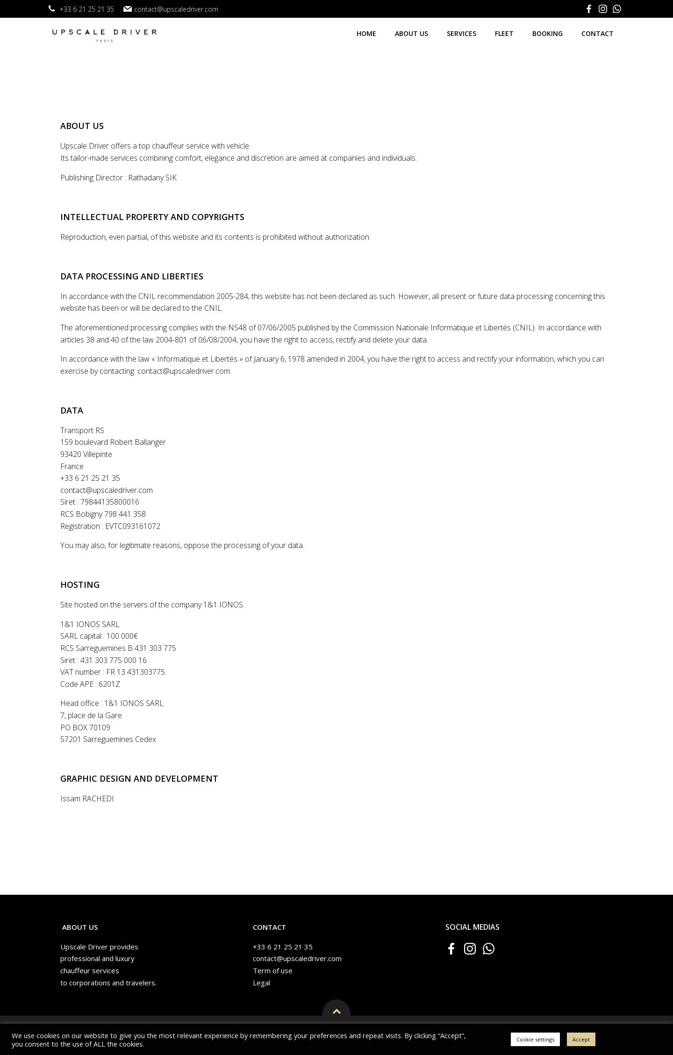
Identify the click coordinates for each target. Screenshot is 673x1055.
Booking (549, 31)
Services (463, 31)
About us (413, 31)
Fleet (505, 31)
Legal (263, 991)
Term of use (274, 979)
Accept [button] (581, 1039)
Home (368, 31)
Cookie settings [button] (535, 1039)
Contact (599, 31)
